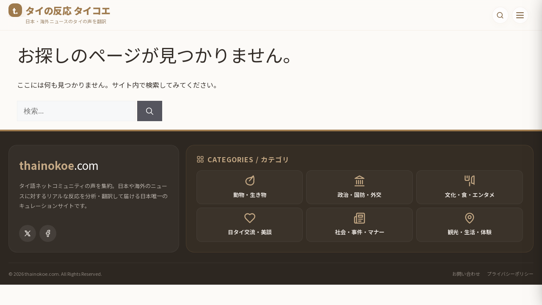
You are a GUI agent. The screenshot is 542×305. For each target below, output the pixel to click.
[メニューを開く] (519, 15)
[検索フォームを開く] (498, 15)
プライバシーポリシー (510, 284)
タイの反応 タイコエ (68, 10)
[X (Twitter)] (27, 244)
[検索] (149, 111)
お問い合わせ (466, 284)
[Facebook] (47, 244)
